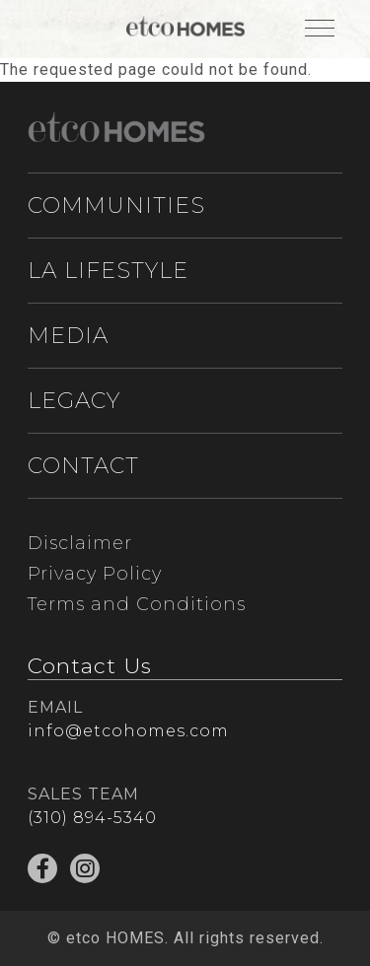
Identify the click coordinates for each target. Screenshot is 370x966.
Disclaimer (80, 543)
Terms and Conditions (137, 604)
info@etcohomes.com (128, 731)
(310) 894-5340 (92, 817)
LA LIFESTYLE (108, 270)
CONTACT (83, 465)
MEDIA (68, 335)
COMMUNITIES (116, 205)
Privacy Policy (95, 574)
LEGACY (74, 400)
